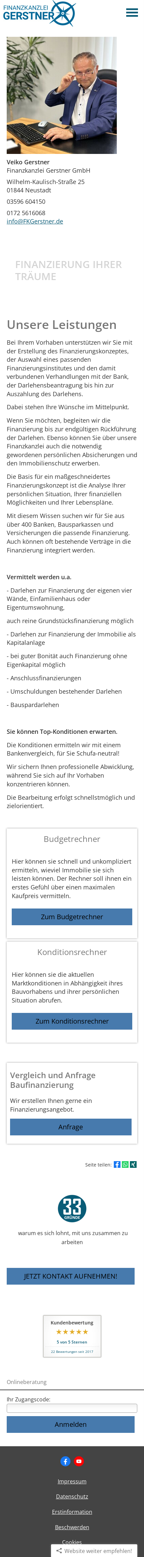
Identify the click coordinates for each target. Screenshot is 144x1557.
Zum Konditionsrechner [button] (72, 1021)
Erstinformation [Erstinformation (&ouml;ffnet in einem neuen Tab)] (72, 1512)
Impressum (72, 1481)
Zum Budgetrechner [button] (72, 916)
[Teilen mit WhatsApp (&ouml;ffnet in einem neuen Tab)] (125, 1164)
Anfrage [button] (70, 1126)
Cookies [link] (72, 1542)
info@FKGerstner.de (35, 221)
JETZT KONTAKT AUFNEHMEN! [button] (70, 1276)
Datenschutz (72, 1496)
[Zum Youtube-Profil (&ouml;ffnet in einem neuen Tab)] (79, 1461)
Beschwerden (72, 1527)
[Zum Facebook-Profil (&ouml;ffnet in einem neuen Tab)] (65, 1461)
